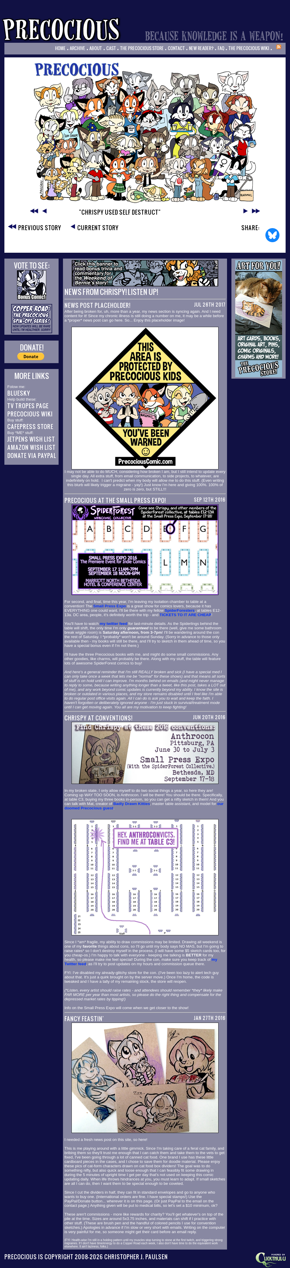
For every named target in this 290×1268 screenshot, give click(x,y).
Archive (77, 48)
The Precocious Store (142, 48)
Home (60, 48)
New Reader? (201, 48)
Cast (111, 48)
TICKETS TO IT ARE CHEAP (185, 615)
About (95, 48)
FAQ (221, 48)
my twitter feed (113, 623)
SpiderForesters (180, 610)
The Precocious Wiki (248, 48)
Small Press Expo (109, 606)
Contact (176, 48)
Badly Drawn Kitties (131, 804)
